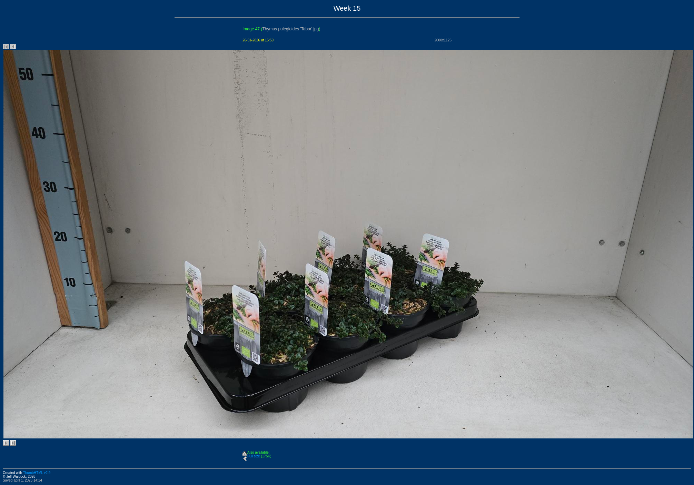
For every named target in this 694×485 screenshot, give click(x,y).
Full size (253, 456)
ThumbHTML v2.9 (37, 473)
